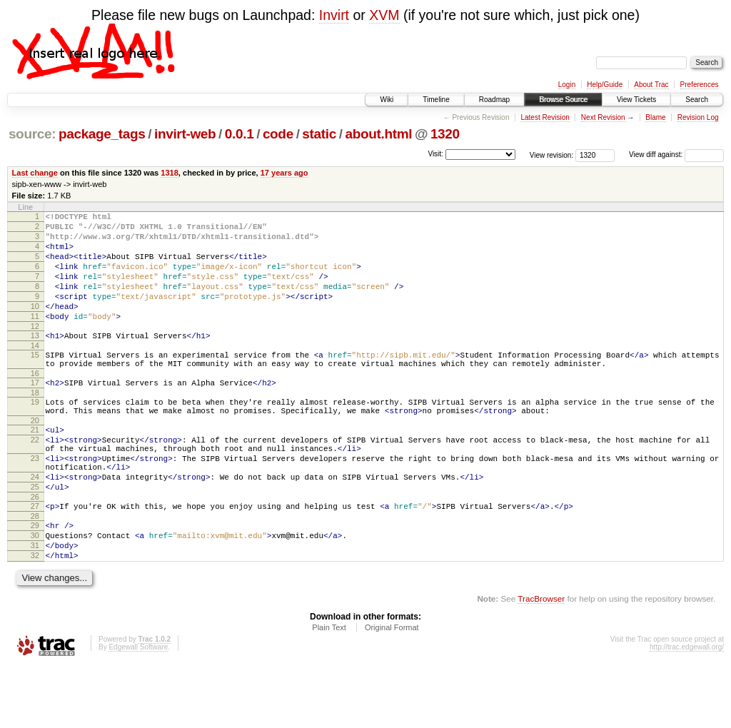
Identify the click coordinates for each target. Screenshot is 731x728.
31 (35, 603)
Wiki (386, 99)
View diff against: (676, 154)
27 (35, 557)
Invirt (334, 15)
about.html (378, 133)
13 (35, 359)
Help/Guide (604, 85)
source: (32, 133)
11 (35, 337)
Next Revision (603, 117)
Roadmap (494, 99)
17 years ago (284, 172)
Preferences (699, 85)
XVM (384, 15)
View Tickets (636, 99)
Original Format (392, 689)
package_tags (102, 133)
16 (35, 403)
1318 (169, 172)
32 (35, 615)
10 (35, 325)
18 (35, 424)
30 (35, 591)
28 (35, 569)
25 (35, 536)
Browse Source (563, 99)
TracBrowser (541, 660)
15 (35, 380)
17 (35, 412)
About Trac (651, 85)
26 (35, 548)
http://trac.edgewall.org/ (687, 709)
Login (566, 85)
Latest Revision (544, 117)
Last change (35, 172)
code (278, 133)
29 (35, 579)
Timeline (436, 99)
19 (35, 434)
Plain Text (329, 689)
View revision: (552, 154)
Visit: (435, 154)
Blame (655, 117)
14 (35, 371)
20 (35, 457)
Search (696, 99)
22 (35, 478)
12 (35, 349)
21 (35, 466)
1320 (445, 133)
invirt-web (185, 133)
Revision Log (698, 117)
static (319, 133)
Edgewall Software (138, 709)
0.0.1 (239, 133)
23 (35, 501)
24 (35, 524)
